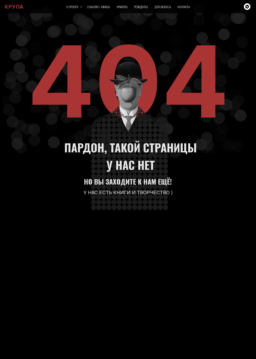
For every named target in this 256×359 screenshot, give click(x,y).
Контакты (184, 6)
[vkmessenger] (247, 6)
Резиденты (141, 6)
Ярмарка (122, 6)
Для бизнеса (162, 6)
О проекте (72, 6)
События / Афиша (98, 6)
